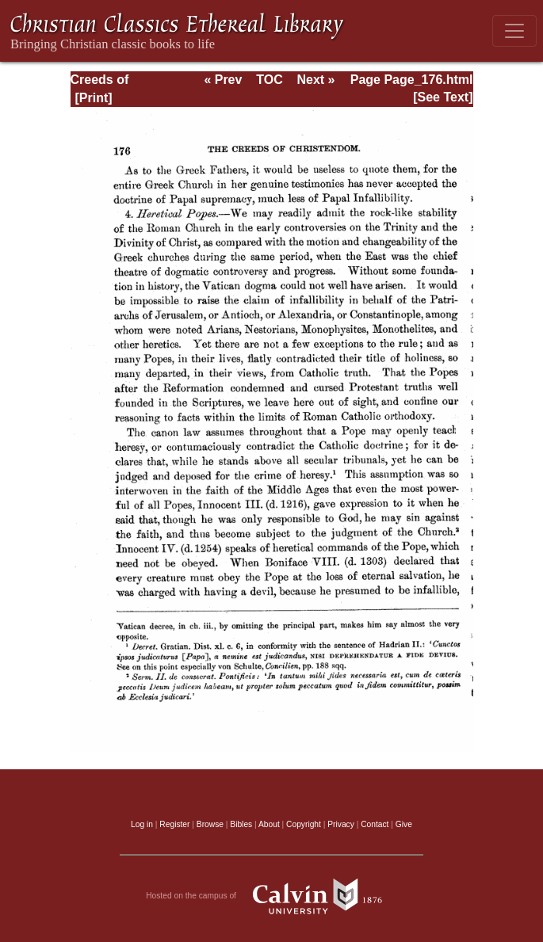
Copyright (303, 824)
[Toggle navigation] (514, 31)
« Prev (223, 79)
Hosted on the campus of (271, 896)
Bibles (241, 824)
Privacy (340, 824)
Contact (374, 824)
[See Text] (442, 97)
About (269, 824)
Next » (315, 79)
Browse (210, 824)
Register (174, 824)
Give (404, 824)
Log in (142, 824)
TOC (269, 79)
